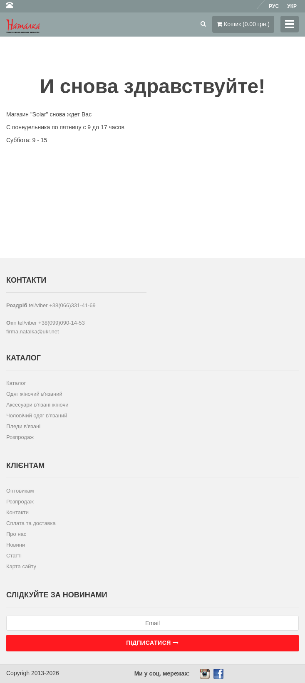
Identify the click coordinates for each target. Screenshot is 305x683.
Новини (15, 545)
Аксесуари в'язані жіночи (37, 405)
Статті (14, 555)
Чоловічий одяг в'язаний (36, 415)
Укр (292, 6)
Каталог (16, 383)
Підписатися (152, 642)
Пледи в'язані (23, 426)
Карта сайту (21, 566)
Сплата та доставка (31, 523)
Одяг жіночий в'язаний (34, 394)
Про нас (16, 534)
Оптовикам (20, 491)
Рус (274, 6)
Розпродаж (20, 437)
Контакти (17, 512)
